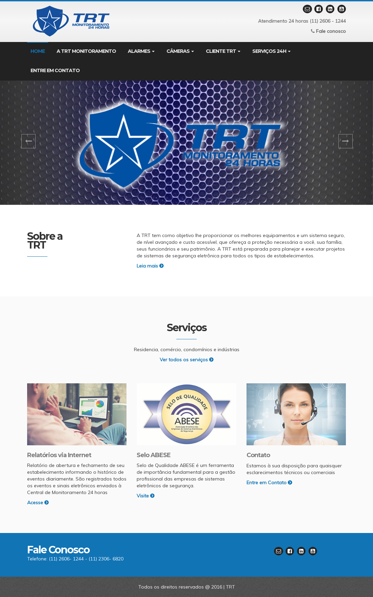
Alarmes (141, 51)
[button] (28, 143)
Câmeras (180, 51)
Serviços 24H (271, 51)
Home (38, 51)
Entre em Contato (269, 482)
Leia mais (150, 266)
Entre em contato (55, 70)
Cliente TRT (223, 51)
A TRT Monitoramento (86, 51)
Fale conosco (331, 31)
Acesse (37, 502)
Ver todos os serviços (186, 360)
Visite (145, 496)
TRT (230, 587)
